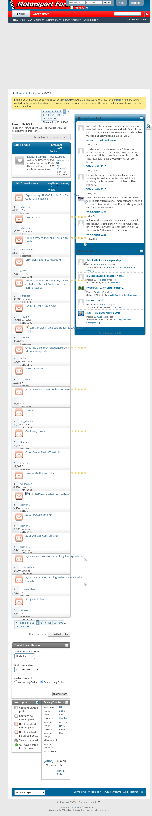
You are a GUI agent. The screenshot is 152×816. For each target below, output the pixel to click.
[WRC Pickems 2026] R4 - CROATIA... (106, 288)
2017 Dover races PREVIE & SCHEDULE (47, 389)
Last (52, 118)
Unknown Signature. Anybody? (43, 259)
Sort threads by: (23, 665)
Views (51, 189)
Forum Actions (71, 19)
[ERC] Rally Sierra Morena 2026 (103, 312)
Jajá (98, 292)
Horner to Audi (94, 300)
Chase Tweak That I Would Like (43, 452)
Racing (33, 93)
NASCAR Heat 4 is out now (40, 305)
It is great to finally (36, 599)
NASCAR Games (36, 156)
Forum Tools (40, 137)
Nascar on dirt (33, 217)
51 (53, 114)
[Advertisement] (79, 55)
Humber (101, 264)
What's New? (41, 14)
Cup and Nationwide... (63, 158)
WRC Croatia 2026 (96, 166)
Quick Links (89, 19)
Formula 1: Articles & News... (102, 140)
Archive (116, 791)
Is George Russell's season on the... (105, 275)
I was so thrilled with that (40, 473)
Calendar (39, 19)
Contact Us (80, 791)
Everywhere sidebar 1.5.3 (110, 333)
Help (121, 2)
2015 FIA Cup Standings (39, 514)
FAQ (29, 19)
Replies (52, 183)
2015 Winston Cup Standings (42, 535)
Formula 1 (115, 282)
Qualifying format (35, 431)
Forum (21, 14)
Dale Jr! (29, 410)
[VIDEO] (48, 761)
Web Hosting (130, 791)
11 (47, 114)
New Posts (19, 19)
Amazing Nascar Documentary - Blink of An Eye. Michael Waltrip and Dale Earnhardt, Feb (46, 284)
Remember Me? (79, 8)
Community (52, 19)
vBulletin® (78, 807)
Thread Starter (30, 183)
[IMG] (62, 726)
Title (17, 183)
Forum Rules (61, 772)
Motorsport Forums (99, 791)
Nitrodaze (101, 279)
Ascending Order (25, 682)
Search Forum (58, 137)
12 (13, 337)
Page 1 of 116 (53, 111)
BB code (62, 709)
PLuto (99, 316)
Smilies (63, 718)
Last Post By (62, 184)
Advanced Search (136, 19)
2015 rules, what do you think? (53, 494)
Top (66, 634)
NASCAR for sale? (35, 368)
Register (136, 2)
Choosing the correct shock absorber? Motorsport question (47, 349)
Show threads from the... (28, 651)
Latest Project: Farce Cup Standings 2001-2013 (56, 327)
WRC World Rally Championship (125, 295)
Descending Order (52, 682)
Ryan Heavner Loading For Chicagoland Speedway (54, 556)
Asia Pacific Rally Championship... (104, 260)
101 (59, 114)
